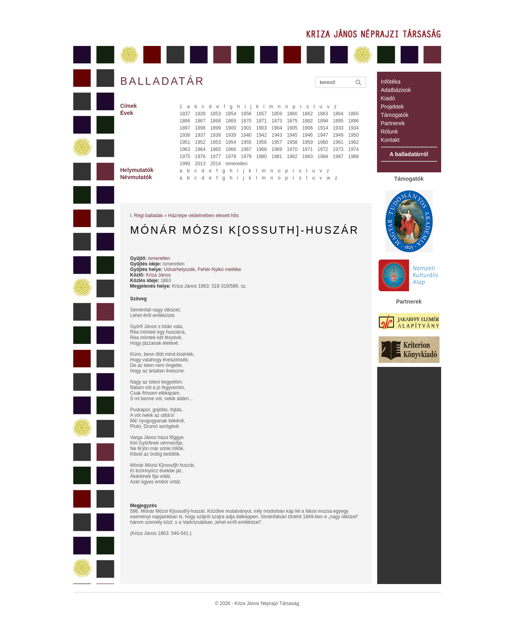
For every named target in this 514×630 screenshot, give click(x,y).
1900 (231, 128)
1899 (215, 128)
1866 (185, 121)
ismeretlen (236, 163)
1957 (277, 142)
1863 (323, 113)
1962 (353, 142)
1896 (353, 121)
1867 (200, 121)
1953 (215, 142)
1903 (261, 128)
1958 (292, 142)
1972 (323, 149)
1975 (185, 156)
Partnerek (393, 123)
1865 (353, 113)
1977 (215, 156)
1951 (185, 142)
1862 (307, 113)
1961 (338, 142)
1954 (231, 142)
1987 (338, 156)
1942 (261, 135)
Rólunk (389, 131)
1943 (277, 135)
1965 (215, 149)
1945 (292, 135)
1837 (185, 113)
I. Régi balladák (146, 215)
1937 (200, 135)
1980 (261, 156)
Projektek (392, 106)
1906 (307, 128)
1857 (261, 113)
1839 (200, 113)
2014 (215, 163)
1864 (338, 113)
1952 (200, 142)
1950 (353, 135)
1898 (200, 128)
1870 (246, 121)
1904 (277, 128)
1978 (231, 156)
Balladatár (162, 81)
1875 (292, 121)
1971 (307, 149)
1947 (323, 135)
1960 (323, 142)
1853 (215, 113)
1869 (231, 121)
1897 (185, 128)
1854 (231, 113)
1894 (323, 121)
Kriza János (158, 275)
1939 (231, 135)
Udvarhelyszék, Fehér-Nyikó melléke (202, 269)
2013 (200, 163)
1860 (292, 113)
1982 (292, 156)
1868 (215, 121)
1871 (261, 121)
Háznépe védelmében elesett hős (203, 215)
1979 (246, 156)
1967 (246, 149)
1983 (307, 156)
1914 (323, 128)
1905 (292, 128)
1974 (353, 149)
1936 (185, 135)
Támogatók (395, 115)
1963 (185, 149)
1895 (338, 121)
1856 (246, 113)
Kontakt (390, 140)
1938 (215, 135)
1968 (261, 149)
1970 (292, 149)
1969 (277, 149)
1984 (323, 156)
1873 (277, 121)
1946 (307, 135)
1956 (261, 142)
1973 (338, 149)
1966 (231, 149)
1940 (246, 135)
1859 (277, 113)
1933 (338, 128)
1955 (246, 142)
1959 (307, 142)
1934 (353, 128)
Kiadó (388, 98)
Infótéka (391, 81)
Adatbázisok (396, 90)
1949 (338, 135)
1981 (277, 156)
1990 (185, 163)
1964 (200, 149)
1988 (353, 156)
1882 (307, 121)
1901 (246, 128)
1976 (200, 156)
